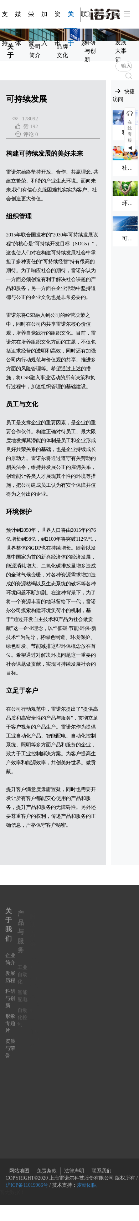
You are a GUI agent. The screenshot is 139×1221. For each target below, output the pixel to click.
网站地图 (19, 1171)
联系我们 (102, 1171)
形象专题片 (10, 1028)
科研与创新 (90, 50)
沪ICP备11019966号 (27, 1185)
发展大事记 (121, 50)
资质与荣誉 (10, 1053)
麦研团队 (87, 1185)
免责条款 (47, 1171)
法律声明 (74, 1171)
